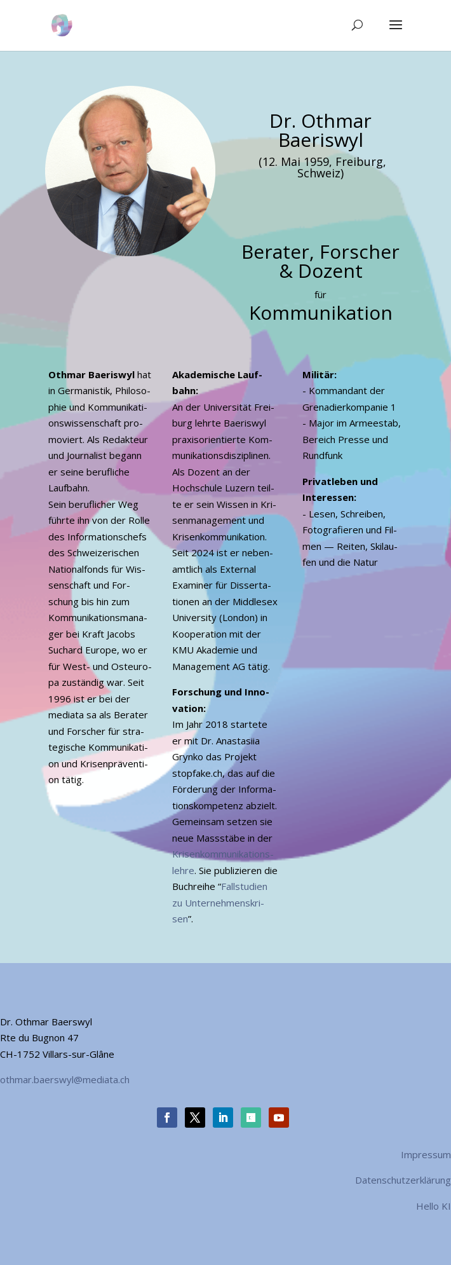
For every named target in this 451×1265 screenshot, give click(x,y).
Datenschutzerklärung (403, 1179)
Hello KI (433, 1206)
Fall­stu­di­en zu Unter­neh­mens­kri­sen (219, 902)
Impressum (426, 1154)
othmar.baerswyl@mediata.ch (65, 1079)
